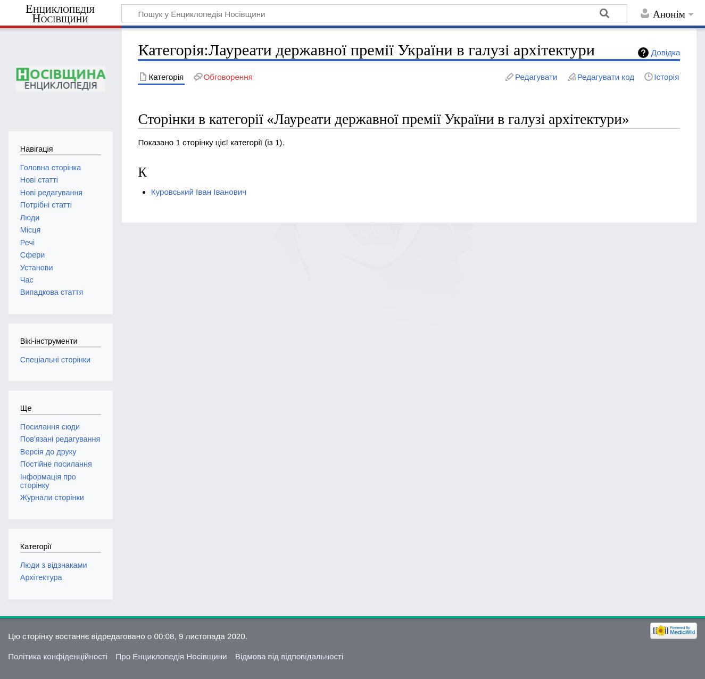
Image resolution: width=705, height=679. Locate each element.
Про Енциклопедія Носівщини (171, 656)
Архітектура (41, 577)
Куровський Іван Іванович (198, 191)
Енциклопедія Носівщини (60, 13)
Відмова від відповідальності (289, 656)
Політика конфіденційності (57, 656)
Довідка (666, 52)
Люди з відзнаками (53, 565)
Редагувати (536, 76)
